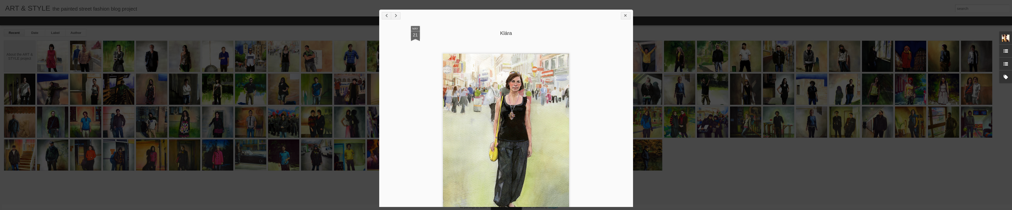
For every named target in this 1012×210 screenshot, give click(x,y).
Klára (506, 33)
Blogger (553, 207)
